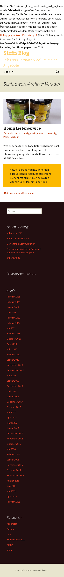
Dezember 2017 (15, 401)
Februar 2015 (13, 501)
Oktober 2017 (14, 406)
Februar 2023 (13, 317)
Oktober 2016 (14, 443)
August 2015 (13, 480)
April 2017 (12, 417)
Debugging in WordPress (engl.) (18, 34)
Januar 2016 (13, 459)
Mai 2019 (11, 375)
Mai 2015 (11, 490)
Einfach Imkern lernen (18, 238)
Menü (6, 71)
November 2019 (15, 364)
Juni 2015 (11, 485)
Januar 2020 (13, 359)
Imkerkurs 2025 (14, 232)
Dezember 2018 (15, 385)
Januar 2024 (13, 306)
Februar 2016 (13, 454)
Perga (6, 136)
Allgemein (31, 132)
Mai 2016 (11, 448)
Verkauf (15, 136)
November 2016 (15, 438)
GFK (9, 533)
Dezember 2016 (15, 433)
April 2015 (12, 496)
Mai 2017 (11, 411)
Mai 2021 (11, 327)
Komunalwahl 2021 (16, 539)
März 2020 (12, 348)
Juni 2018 (11, 390)
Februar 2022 (13, 322)
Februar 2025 (13, 296)
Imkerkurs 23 (13, 257)
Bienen (40, 132)
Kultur (10, 544)
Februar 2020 (13, 354)
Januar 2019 (13, 380)
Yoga (9, 549)
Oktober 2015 (14, 469)
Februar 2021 (13, 333)
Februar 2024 (13, 301)
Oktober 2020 (14, 338)
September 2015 (15, 475)
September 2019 (15, 369)
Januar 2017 (13, 427)
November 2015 (15, 464)
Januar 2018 (13, 396)
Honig (53, 132)
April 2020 (12, 343)
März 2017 (12, 422)
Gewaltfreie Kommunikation (21, 243)
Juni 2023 (11, 312)
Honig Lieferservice (22, 128)
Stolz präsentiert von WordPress (32, 570)
